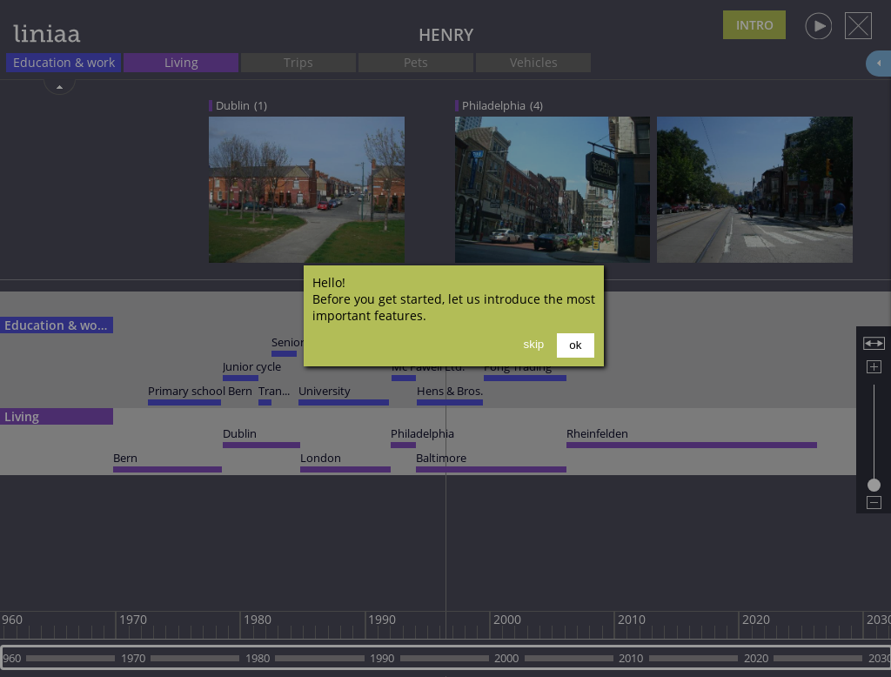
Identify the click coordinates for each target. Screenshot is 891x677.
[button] (575, 346)
